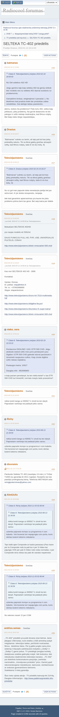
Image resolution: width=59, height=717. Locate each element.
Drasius (11, 129)
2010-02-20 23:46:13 (11, 162)
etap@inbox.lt (20, 285)
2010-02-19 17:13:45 (11, 67)
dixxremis (12, 464)
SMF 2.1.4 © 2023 (23, 711)
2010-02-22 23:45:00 (11, 218)
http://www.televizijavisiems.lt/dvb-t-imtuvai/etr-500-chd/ (28, 246)
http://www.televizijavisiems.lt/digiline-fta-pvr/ (24, 303)
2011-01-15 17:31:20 (14, 469)
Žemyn (5, 55)
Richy (10, 419)
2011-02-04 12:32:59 (11, 570)
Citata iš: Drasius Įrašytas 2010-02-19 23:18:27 (27, 169)
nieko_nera (13, 329)
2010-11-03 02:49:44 (11, 423)
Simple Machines (36, 711)
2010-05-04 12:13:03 (11, 263)
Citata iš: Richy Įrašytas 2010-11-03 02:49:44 (26, 506)
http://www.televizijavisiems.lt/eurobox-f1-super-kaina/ (28, 309)
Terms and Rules (29, 708)
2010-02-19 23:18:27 (11, 134)
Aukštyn (6, 692)
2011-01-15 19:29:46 (11, 499)
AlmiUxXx (12, 495)
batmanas (12, 63)
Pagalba (18, 708)
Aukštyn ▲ (40, 708)
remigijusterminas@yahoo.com (18, 482)
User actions (50, 55)
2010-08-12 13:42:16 (11, 334)
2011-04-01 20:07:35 (11, 632)
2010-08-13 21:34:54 (11, 395)
